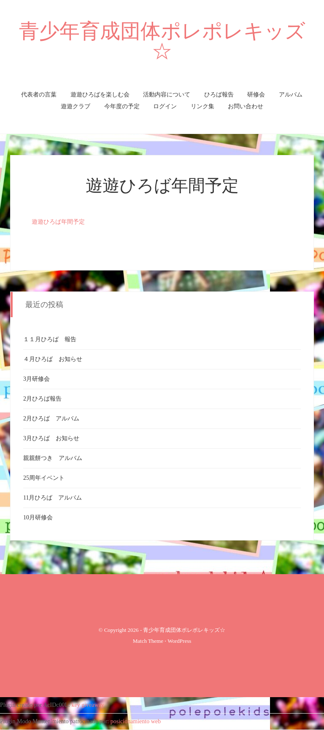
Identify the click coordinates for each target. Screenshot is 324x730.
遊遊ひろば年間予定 (162, 185)
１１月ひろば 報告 (49, 339)
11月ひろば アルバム (52, 498)
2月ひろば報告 (42, 399)
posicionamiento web (136, 721)
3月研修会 (36, 379)
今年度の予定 (122, 106)
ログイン (165, 106)
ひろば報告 (219, 94)
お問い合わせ (245, 106)
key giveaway (88, 705)
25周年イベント (44, 478)
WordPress (179, 641)
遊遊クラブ (75, 106)
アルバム (290, 94)
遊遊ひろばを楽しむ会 (100, 94)
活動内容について (166, 94)
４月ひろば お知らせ (52, 359)
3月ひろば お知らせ (51, 438)
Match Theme (148, 641)
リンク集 (202, 106)
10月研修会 (38, 517)
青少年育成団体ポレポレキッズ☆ (162, 41)
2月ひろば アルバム (51, 418)
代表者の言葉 (39, 94)
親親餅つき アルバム (52, 458)
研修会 (256, 94)
